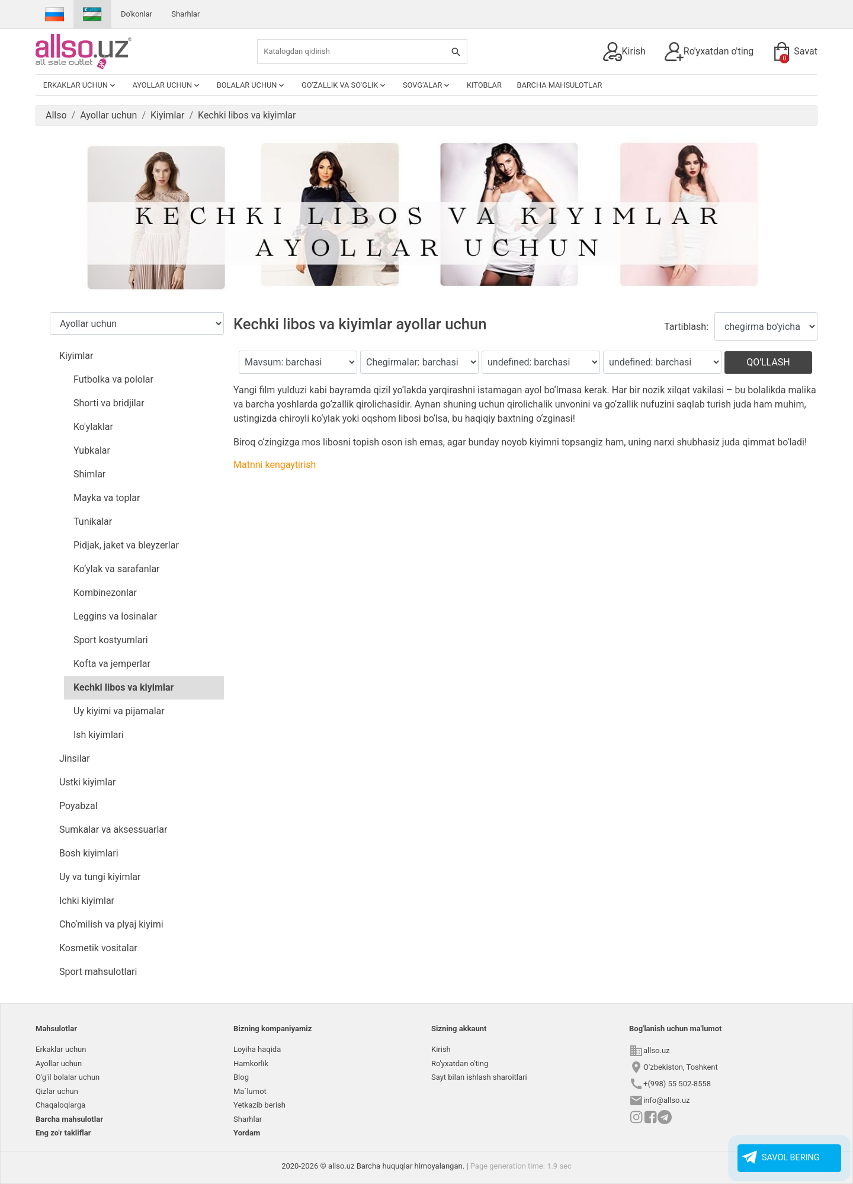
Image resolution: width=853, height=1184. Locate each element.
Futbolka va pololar (113, 379)
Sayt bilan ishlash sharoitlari (479, 1077)
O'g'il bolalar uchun (68, 1077)
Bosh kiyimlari (88, 853)
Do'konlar (136, 13)
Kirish (624, 51)
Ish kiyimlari (98, 734)
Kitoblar (484, 85)
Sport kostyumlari (110, 640)
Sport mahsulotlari (98, 971)
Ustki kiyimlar (87, 782)
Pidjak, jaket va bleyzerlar (126, 545)
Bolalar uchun (252, 85)
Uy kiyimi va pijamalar (119, 711)
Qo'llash (768, 362)
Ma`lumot (250, 1091)
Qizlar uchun (57, 1091)
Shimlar (89, 474)
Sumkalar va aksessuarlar (113, 829)
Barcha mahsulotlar (559, 85)
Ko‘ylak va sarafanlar (116, 569)
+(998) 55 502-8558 (677, 1083)
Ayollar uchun (167, 85)
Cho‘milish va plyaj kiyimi (111, 924)
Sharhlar (185, 13)
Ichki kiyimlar (86, 900)
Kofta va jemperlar (111, 663)
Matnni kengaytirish (274, 464)
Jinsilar (74, 758)
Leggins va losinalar (115, 616)
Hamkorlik (250, 1063)
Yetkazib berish (259, 1104)
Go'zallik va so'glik (344, 85)
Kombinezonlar (105, 592)
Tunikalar (92, 521)
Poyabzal (78, 805)
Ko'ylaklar (93, 426)
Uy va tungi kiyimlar (99, 877)
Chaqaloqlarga (60, 1104)
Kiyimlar (76, 355)
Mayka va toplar (106, 497)
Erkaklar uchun (80, 85)
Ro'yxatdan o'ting (709, 51)
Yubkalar (91, 450)
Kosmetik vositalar (98, 948)
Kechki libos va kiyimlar (123, 687)
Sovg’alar (427, 85)
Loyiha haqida (257, 1049)
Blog (241, 1077)
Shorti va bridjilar (109, 403)
